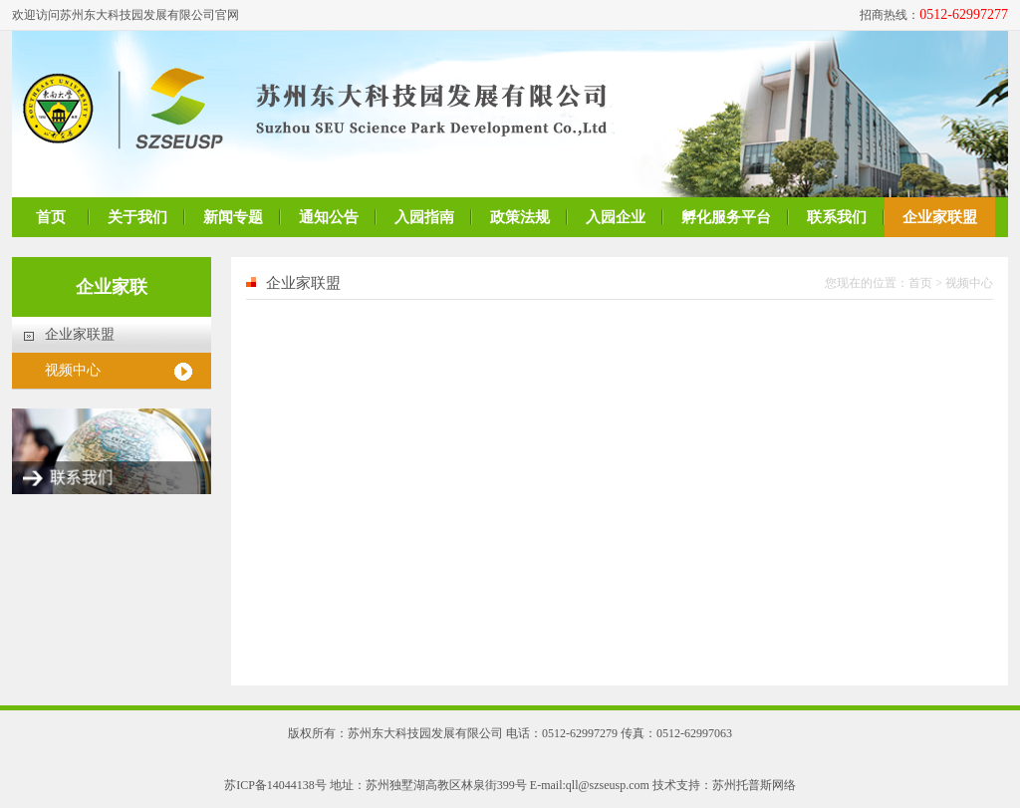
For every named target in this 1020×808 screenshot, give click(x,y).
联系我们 (837, 217)
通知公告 (329, 217)
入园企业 (615, 217)
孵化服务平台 (726, 217)
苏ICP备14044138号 (275, 785)
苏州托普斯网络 (754, 785)
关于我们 (137, 217)
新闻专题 (233, 217)
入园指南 (424, 217)
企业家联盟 (939, 217)
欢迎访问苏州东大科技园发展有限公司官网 (125, 15)
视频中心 (73, 370)
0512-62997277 (963, 14)
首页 (51, 217)
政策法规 (520, 217)
